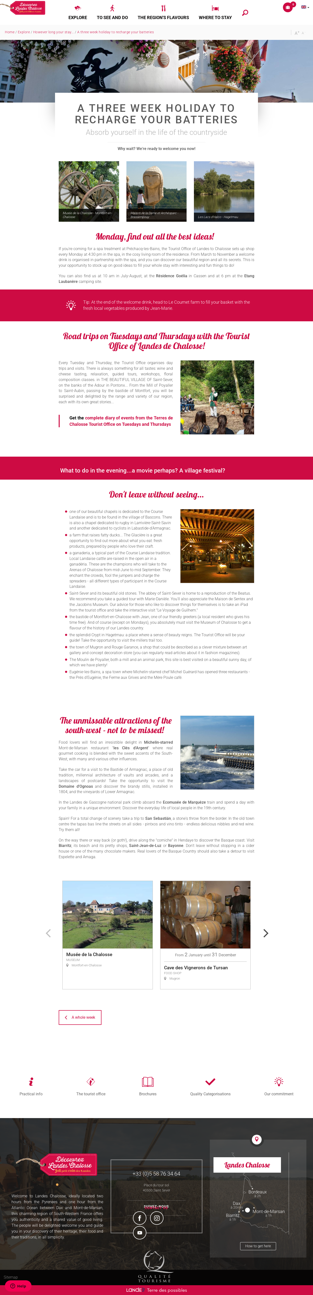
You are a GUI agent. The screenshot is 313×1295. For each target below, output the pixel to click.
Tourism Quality (156, 1266)
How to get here (258, 1246)
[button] (78, 12)
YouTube (140, 1233)
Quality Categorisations (210, 1094)
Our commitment (278, 1094)
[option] (107, 935)
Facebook (140, 1218)
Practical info (31, 1094)
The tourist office (90, 1094)
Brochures (147, 1094)
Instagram (157, 1218)
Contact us (156, 1208)
